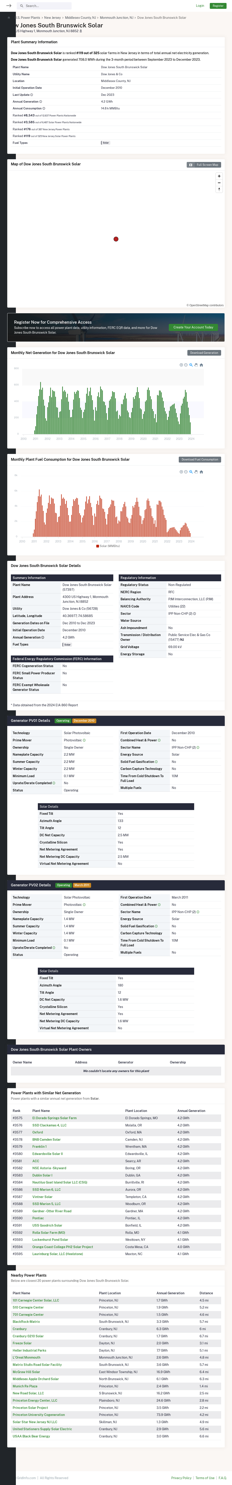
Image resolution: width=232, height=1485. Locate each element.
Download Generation (204, 357)
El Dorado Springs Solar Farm (69, 1123)
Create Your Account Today (193, 332)
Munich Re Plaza (41, 1391)
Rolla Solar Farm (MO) (63, 1237)
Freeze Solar (38, 1348)
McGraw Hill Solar (42, 1377)
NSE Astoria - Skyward (63, 1173)
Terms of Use (205, 1478)
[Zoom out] (219, 187)
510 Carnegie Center (44, 1312)
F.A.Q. (223, 1478)
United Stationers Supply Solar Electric (58, 1434)
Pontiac (52, 1223)
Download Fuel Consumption (200, 464)
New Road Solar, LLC (44, 1398)
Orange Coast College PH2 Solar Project (77, 1252)
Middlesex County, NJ (96, 17)
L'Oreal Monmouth (42, 1362)
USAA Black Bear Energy (47, 1441)
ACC (50, 1166)
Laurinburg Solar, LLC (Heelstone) (72, 1259)
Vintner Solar (57, 1201)
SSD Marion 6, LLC (61, 1194)
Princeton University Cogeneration (55, 1419)
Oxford (52, 1137)
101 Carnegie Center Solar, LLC (52, 1305)
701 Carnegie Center (44, 1319)
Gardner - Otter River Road (66, 1216)
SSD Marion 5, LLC (61, 1208)
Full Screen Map (202, 169)
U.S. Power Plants (43, 17)
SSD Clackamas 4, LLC (64, 1130)
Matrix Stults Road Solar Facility (53, 1369)
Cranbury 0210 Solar (44, 1341)
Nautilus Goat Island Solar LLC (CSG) (74, 1187)
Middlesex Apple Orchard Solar (52, 1384)
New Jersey (68, 17)
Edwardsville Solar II (62, 1158)
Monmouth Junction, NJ (132, 17)
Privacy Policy (181, 1478)
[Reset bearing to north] (219, 194)
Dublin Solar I (57, 1180)
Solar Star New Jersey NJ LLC (51, 1427)
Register (218, 5)
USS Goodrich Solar (62, 1230)
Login (200, 5)
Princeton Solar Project (46, 1412)
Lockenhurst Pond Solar (64, 1244)
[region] (8, 739)
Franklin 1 (54, 1151)
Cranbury (36, 1334)
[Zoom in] (219, 181)
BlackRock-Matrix (42, 1326)
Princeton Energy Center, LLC (51, 1405)
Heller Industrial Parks (45, 1355)
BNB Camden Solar (61, 1144)
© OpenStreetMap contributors (205, 310)
